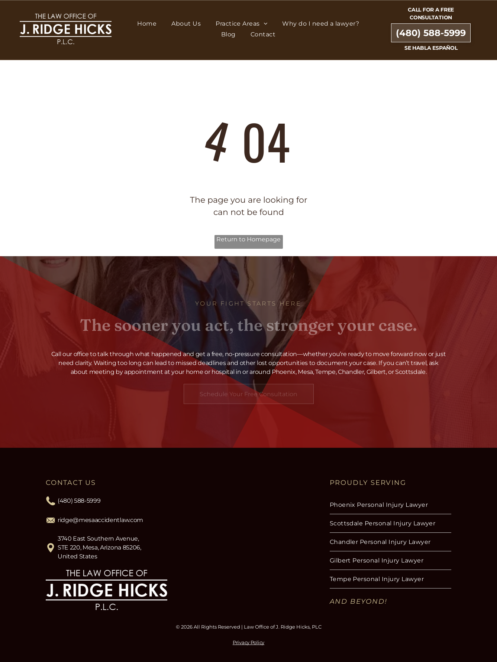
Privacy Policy (248, 642)
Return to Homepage (248, 239)
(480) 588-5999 (79, 500)
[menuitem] (147, 23)
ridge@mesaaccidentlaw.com (100, 520)
